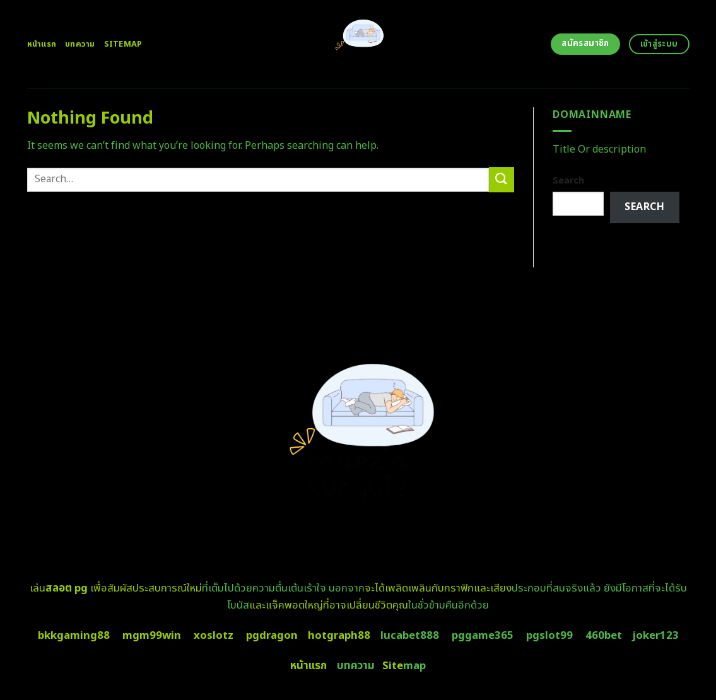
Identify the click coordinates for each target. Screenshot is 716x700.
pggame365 (483, 635)
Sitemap (123, 44)
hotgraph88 (339, 635)
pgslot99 (549, 635)
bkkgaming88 (74, 635)
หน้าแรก (42, 44)
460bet (603, 635)
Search (568, 180)
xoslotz (213, 635)
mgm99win (151, 635)
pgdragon (272, 635)
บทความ (80, 44)
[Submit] (501, 179)
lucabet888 (409, 635)
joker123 (655, 635)
